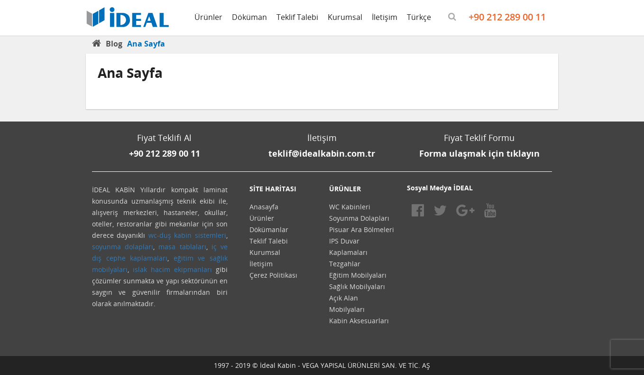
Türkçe (419, 17)
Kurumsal (345, 17)
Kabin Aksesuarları (359, 320)
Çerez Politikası (273, 275)
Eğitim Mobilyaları (357, 275)
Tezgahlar (344, 263)
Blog (114, 43)
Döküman (249, 17)
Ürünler (208, 17)
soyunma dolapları (122, 246)
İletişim (384, 17)
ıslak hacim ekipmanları (172, 269)
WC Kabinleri (349, 206)
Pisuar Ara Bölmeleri (361, 229)
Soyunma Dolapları (359, 218)
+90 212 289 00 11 (507, 16)
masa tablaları (182, 246)
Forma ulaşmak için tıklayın (479, 153)
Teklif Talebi (297, 17)
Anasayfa (263, 206)
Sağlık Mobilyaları (357, 286)
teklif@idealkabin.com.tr (321, 153)
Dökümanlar (268, 229)
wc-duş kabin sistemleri (187, 235)
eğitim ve (189, 257)
